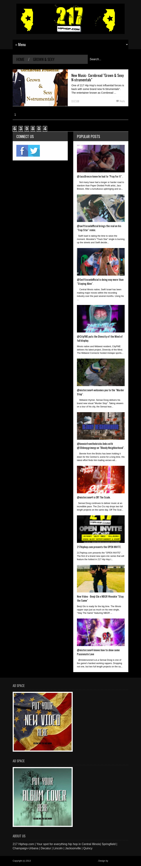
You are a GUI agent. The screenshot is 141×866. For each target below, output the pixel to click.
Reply (122, 101)
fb (22, 151)
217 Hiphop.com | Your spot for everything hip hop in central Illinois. (64, 861)
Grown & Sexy (44, 59)
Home (20, 59)
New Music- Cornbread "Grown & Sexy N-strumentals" (97, 77)
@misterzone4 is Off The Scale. (94, 497)
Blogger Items (115, 861)
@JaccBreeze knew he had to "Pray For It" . (100, 176)
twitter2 (34, 151)
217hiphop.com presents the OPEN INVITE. (99, 547)
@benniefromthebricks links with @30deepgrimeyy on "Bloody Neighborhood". (100, 446)
